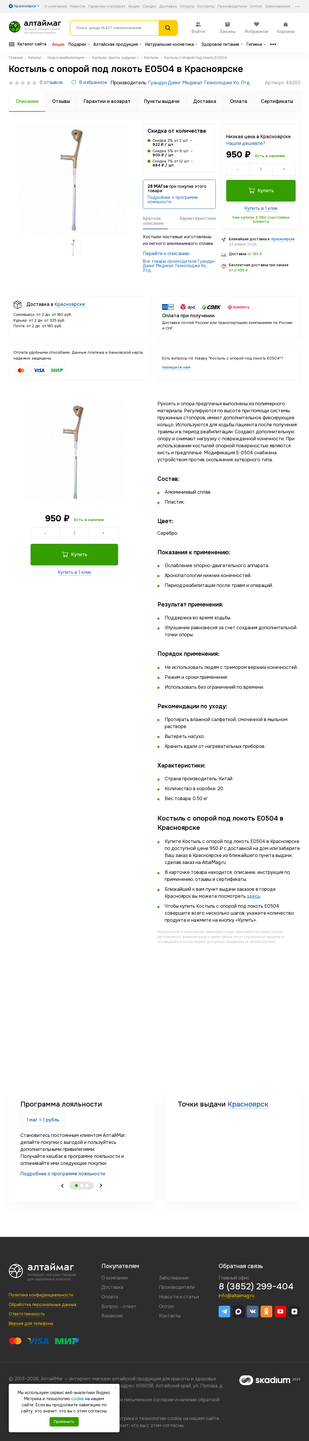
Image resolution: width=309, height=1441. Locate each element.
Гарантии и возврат (106, 6)
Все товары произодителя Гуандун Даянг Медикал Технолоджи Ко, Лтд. (179, 266)
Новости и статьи (179, 1297)
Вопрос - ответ (118, 1306)
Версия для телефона (31, 1323)
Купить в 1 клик (261, 208)
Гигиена (256, 44)
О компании (55, 6)
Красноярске (283, 239)
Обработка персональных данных (42, 1304)
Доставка (168, 6)
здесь (253, 896)
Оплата (187, 6)
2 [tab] (81, 1185)
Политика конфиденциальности (41, 1295)
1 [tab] (76, 1185)
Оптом (256, 6)
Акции (134, 6)
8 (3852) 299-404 (256, 1286)
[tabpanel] (81, 1138)
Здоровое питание (222, 44)
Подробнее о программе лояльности (173, 199)
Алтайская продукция (117, 44)
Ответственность (27, 1313)
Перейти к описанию (166, 253)
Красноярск (248, 1104)
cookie (174, 1418)
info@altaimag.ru (236, 1296)
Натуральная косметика (171, 44)
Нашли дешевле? (245, 143)
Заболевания (277, 6)
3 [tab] (86, 1185)
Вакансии (112, 1316)
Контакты (206, 6)
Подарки (79, 44)
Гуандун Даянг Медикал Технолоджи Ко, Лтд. (199, 83)
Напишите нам (176, 367)
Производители (232, 6)
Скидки (149, 6)
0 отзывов (51, 82)
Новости (77, 6)
